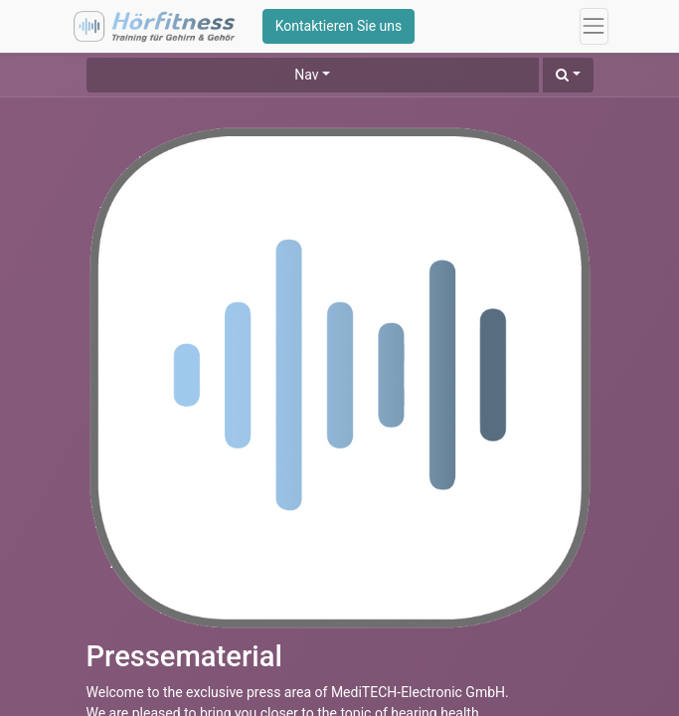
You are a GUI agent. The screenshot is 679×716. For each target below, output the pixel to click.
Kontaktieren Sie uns (339, 26)
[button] (568, 75)
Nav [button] (306, 75)
